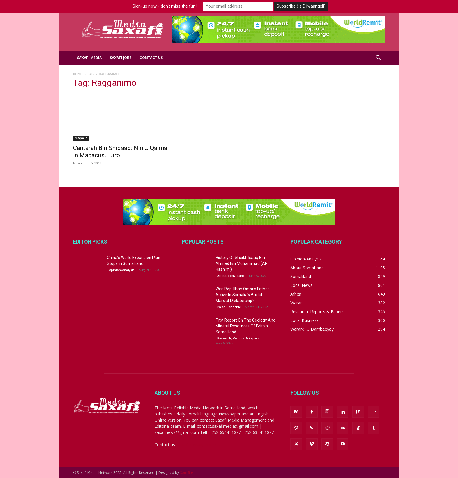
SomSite (186, 472)
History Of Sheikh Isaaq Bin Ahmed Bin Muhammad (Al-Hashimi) (241, 263)
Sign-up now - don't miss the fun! (165, 6)
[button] (378, 58)
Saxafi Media (89, 57)
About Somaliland (230, 276)
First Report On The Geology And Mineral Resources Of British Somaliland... (245, 326)
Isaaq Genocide (229, 307)
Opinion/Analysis (122, 270)
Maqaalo (81, 138)
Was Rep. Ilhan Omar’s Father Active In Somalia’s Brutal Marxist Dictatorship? (242, 295)
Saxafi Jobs (120, 57)
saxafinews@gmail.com (199, 444)
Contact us (151, 57)
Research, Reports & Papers (238, 338)
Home (77, 74)
